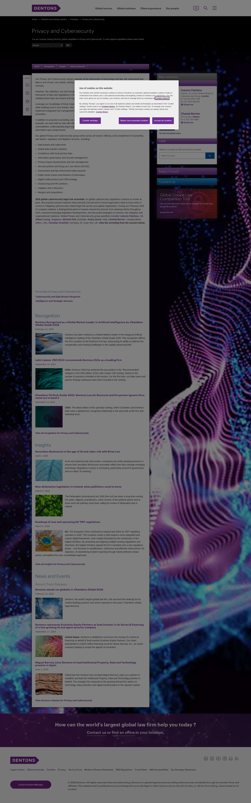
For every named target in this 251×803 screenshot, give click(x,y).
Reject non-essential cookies (134, 120)
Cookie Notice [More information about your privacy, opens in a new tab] (102, 112)
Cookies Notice (162, 98)
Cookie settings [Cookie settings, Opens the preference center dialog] (90, 120)
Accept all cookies (163, 120)
